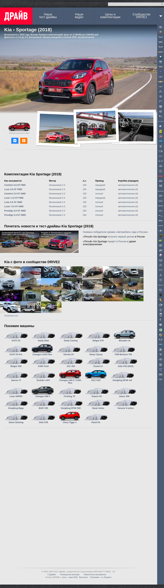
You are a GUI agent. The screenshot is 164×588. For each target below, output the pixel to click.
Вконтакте (83, 577)
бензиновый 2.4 (57, 215)
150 (84, 185)
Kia (8, 29)
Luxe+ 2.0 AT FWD (13, 198)
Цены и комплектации (110, 16)
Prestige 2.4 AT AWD (15, 215)
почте (64, 577)
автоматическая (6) (128, 185)
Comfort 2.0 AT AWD (15, 193)
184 (84, 215)
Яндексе (107, 577)
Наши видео (79, 16)
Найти (162, 4)
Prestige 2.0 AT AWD (15, 210)
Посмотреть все (11, 316)
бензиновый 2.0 (57, 185)
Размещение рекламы (69, 574)
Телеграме (94, 577)
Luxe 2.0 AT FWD (13, 189)
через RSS (73, 577)
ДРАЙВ (16, 16)
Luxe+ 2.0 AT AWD (14, 206)
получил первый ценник (121, 236)
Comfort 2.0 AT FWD (15, 185)
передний (100, 185)
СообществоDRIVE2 (142, 16)
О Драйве (51, 574)
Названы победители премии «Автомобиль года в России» (115, 232)
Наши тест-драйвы (48, 16)
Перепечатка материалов (95, 574)
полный (99, 193)
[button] (14, 141)
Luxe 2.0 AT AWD (13, 202)
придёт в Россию (117, 241)
